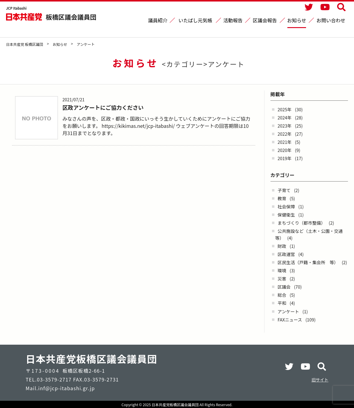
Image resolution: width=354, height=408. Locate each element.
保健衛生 (286, 214)
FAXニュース (290, 319)
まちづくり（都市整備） (301, 223)
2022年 (285, 134)
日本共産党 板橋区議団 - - (24, 17)
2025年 (285, 109)
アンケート (288, 311)
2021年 (285, 142)
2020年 (285, 150)
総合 (282, 295)
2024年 (285, 117)
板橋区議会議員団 (71, 16)
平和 (282, 303)
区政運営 (286, 254)
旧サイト (319, 380)
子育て (284, 190)
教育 (282, 198)
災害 (282, 278)
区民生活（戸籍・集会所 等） (308, 262)
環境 (282, 270)
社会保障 (286, 206)
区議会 (284, 286)
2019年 (285, 158)
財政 (282, 246)
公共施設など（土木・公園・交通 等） (311, 234)
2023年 (285, 125)
